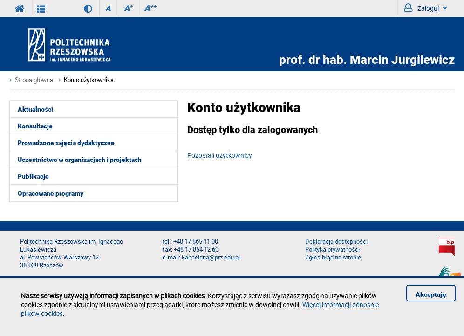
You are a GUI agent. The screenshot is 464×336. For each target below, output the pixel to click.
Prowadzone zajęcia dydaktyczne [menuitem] (66, 143)
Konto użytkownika (89, 80)
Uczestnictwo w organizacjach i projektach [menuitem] (80, 159)
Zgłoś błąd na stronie (333, 257)
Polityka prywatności (332, 249)
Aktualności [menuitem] (35, 109)
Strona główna (34, 80)
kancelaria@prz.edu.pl (211, 257)
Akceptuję (431, 294)
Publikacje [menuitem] (33, 176)
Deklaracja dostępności (336, 241)
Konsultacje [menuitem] (35, 126)
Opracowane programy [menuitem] (50, 193)
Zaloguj (425, 8)
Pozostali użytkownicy (219, 155)
